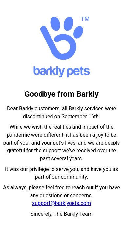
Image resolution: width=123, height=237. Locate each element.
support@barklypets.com (61, 203)
